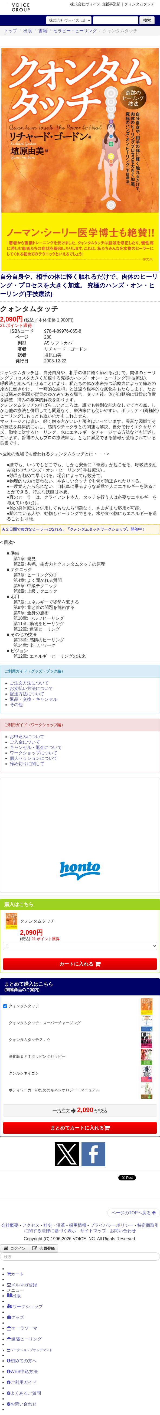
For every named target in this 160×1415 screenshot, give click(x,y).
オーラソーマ (22, 1328)
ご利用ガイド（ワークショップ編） (34, 725)
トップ (10, 30)
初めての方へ (22, 1360)
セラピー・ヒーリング (75, 30)
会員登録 (43, 1248)
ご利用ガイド (22, 1382)
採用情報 (77, 1225)
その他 (16, 704)
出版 (27, 30)
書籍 (42, 30)
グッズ (15, 1317)
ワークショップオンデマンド (30, 1350)
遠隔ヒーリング (24, 1339)
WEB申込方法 (22, 1371)
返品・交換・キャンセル (33, 699)
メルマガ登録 (22, 1285)
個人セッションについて (33, 758)
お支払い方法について (31, 688)
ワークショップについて (33, 753)
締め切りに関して (27, 763)
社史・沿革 (54, 1225)
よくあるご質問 (24, 1393)
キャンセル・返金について (36, 747)
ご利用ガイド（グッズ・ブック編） (34, 671)
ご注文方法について (29, 683)
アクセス (31, 1225)
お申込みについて (27, 736)
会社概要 (9, 1225)
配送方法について (27, 694)
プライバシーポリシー (111, 1225)
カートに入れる (80, 964)
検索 (147, 20)
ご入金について (25, 742)
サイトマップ (93, 1230)
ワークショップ (25, 1306)
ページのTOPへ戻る (134, 1212)
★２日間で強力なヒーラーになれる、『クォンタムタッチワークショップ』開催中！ (74, 529)
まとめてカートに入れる (80, 1128)
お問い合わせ (123, 1230)
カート (15, 1274)
